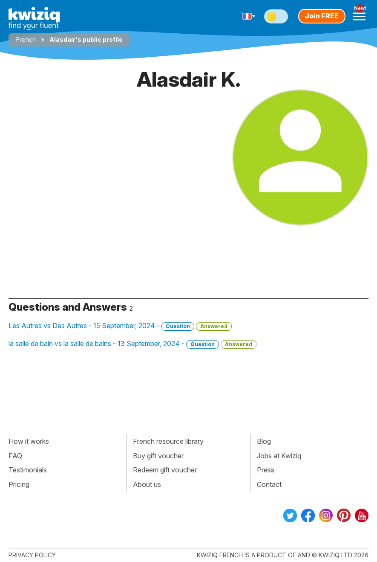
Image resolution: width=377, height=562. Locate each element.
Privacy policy (32, 555)
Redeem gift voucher (165, 470)
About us (147, 484)
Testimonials (28, 470)
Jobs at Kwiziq (279, 455)
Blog (264, 441)
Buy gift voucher (158, 455)
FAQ (15, 455)
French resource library (168, 441)
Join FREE (322, 16)
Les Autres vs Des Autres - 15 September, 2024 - (120, 326)
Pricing (19, 484)
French (26, 39)
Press (265, 470)
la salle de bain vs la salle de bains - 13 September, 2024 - (132, 344)
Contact (269, 484)
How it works (29, 441)
